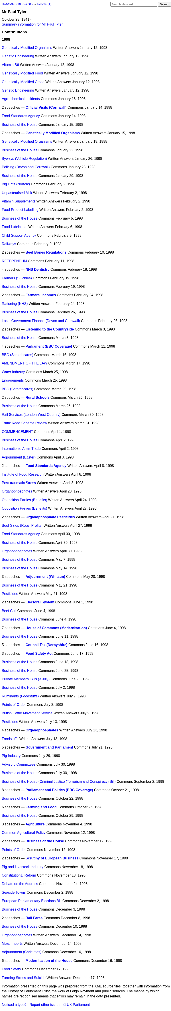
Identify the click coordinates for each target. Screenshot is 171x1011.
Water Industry (13, 372)
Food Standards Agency (21, 116)
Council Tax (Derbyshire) (46, 645)
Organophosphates (17, 491)
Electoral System (40, 602)
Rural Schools (38, 397)
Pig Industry (11, 756)
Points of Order (14, 705)
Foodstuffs (10, 739)
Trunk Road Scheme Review (24, 423)
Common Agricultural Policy (23, 833)
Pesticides (10, 594)
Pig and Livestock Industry (22, 867)
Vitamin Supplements (18, 201)
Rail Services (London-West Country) (31, 414)
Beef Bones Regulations (46, 252)
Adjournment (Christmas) (21, 952)
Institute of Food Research (23, 474)
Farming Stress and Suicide (24, 978)
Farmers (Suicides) (17, 278)
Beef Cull (9, 611)
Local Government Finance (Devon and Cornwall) (41, 321)
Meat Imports (12, 943)
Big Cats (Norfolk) (16, 184)
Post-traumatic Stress (19, 483)
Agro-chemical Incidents (21, 99)
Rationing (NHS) (15, 304)
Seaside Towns (14, 892)
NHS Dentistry (38, 269)
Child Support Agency (19, 235)
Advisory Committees (18, 764)
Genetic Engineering (18, 56)
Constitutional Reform (19, 875)
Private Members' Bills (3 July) (26, 679)
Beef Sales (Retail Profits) (22, 525)
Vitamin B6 (10, 65)
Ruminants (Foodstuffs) (20, 696)
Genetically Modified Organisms (27, 48)
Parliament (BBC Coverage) (49, 346)
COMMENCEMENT (17, 432)
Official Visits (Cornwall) (46, 107)
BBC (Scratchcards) (17, 355)
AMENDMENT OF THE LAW (24, 363)
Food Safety (11, 969)
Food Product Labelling (20, 210)
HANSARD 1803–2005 (17, 4)
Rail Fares (34, 918)
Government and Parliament (49, 747)
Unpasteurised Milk (17, 193)
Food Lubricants (14, 227)
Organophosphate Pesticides (50, 517)
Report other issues (44, 1005)
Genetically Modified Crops (23, 82)
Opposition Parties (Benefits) (24, 500)
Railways (9, 244)
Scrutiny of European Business (52, 858)
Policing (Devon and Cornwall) (26, 167)
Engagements (13, 380)
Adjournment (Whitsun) (45, 577)
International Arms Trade (21, 448)
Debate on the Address (20, 884)
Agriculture (35, 824)
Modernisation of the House (49, 961)
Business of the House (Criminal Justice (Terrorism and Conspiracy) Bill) (59, 781)
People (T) (44, 4)
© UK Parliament (76, 1005)
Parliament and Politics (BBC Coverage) (59, 790)
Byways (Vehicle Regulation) (24, 158)
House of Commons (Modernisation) (56, 628)
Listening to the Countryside (50, 329)
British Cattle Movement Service (27, 713)
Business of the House (19, 124)
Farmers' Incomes (41, 295)
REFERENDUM (14, 261)
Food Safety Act (39, 653)
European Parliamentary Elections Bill (31, 901)
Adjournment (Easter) (19, 457)
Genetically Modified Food (22, 73)
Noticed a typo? (14, 1005)
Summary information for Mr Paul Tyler (32, 24)
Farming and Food (41, 807)
